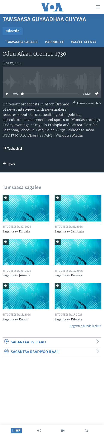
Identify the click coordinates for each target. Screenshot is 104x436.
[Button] (9, 165)
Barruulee (54, 42)
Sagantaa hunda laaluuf (85, 326)
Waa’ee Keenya (83, 42)
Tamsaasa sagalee (22, 42)
